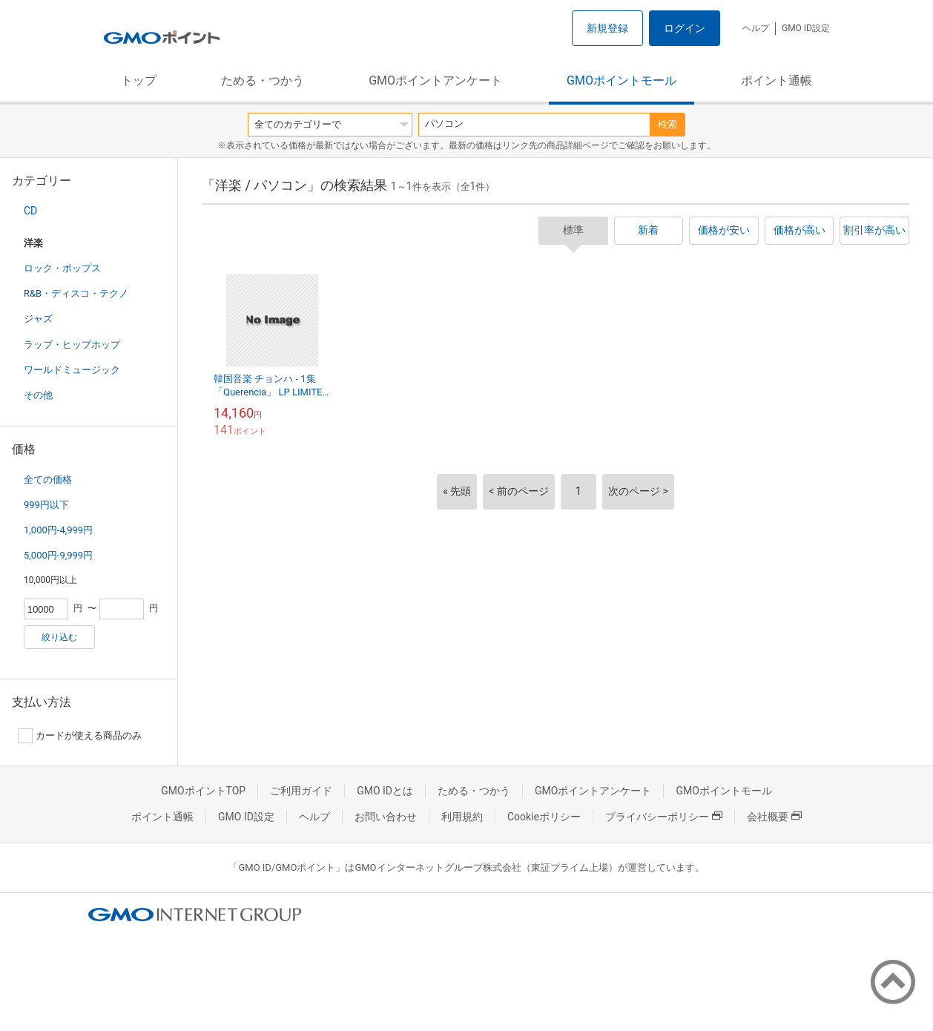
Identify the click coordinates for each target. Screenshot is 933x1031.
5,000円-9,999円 (58, 555)
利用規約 (462, 817)
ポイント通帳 (776, 80)
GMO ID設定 (806, 28)
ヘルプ (755, 28)
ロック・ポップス (62, 268)
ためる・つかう (262, 80)
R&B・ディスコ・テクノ (76, 293)
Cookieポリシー (544, 817)
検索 (667, 124)
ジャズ (38, 318)
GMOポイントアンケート (435, 80)
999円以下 (46, 504)
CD (30, 211)
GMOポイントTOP (203, 791)
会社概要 (774, 817)
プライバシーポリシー (663, 817)
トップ (138, 80)
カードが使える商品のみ (80, 735)
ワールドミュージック (72, 369)
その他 (38, 395)
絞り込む (59, 637)
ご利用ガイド (301, 791)
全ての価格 (48, 479)
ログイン (684, 28)
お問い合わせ (386, 817)
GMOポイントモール (621, 80)
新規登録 (607, 28)
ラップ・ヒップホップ (72, 344)
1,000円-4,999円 (58, 530)
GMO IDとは (385, 791)
